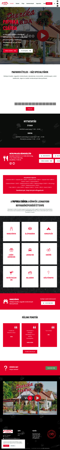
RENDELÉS (49, 3)
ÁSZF (19, 435)
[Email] (57, 3)
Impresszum (20, 433)
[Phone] (57, 6)
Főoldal (11, 3)
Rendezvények (30, 3)
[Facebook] (57, 1)
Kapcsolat (38, 3)
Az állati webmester (45, 448)
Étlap (23, 3)
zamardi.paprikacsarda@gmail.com (12, 438)
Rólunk (17, 3)
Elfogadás (6, 445)
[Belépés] (54, 3)
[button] (30, 398)
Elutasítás (12, 445)
